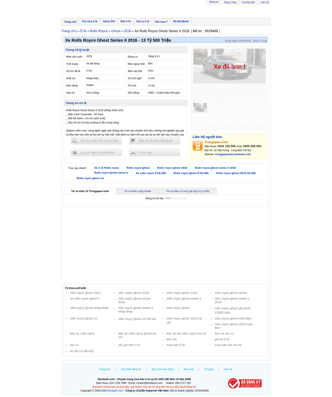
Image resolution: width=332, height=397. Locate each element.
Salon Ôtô (109, 21)
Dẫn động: (134, 92)
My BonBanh (181, 21)
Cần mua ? (161, 21)
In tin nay (154, 152)
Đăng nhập (230, 2)
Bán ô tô (125, 21)
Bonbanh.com (115, 390)
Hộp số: (70, 92)
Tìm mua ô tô (90, 21)
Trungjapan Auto (216, 142)
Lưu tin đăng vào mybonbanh (96, 152)
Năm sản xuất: (74, 56)
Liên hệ (264, 2)
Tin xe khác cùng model (137, 191)
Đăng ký (214, 1)
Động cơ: (133, 56)
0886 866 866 (252, 146)
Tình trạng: (72, 63)
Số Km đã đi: (73, 71)
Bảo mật (189, 369)
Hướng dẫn (248, 2)
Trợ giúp (208, 369)
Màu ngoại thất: (136, 63)
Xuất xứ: (71, 78)
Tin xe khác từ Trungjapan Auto (90, 191)
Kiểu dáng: (72, 85)
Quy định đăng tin (131, 369)
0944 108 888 (226, 146)
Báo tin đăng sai (154, 141)
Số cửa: (132, 85)
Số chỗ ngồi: (135, 78)
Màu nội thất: (135, 71)
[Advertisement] (166, 245)
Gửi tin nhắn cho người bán (96, 141)
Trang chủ (70, 21)
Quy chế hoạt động (162, 369)
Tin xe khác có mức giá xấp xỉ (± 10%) (187, 191)
